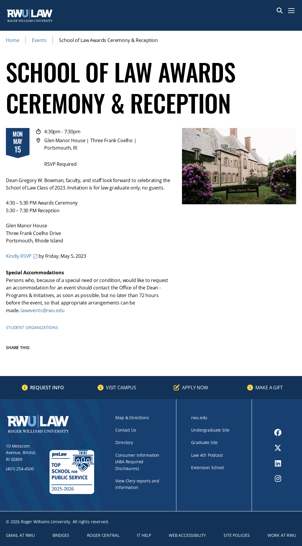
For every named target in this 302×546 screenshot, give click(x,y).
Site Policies (237, 535)
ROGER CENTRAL (103, 535)
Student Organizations (32, 327)
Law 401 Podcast (207, 455)
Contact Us (125, 430)
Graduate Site (204, 442)
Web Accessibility (187, 535)
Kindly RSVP (19, 256)
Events (39, 40)
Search (280, 11)
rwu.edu (199, 417)
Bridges (60, 535)
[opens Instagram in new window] (278, 478)
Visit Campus (121, 387)
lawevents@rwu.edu (42, 310)
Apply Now (195, 387)
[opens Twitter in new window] (277, 447)
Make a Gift (269, 387)
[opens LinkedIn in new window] (278, 463)
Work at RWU (281, 535)
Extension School (207, 467)
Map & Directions (132, 417)
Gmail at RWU (20, 535)
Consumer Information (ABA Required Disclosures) (137, 461)
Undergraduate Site (210, 430)
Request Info (47, 387)
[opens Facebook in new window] (277, 432)
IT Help (144, 535)
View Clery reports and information (137, 484)
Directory (124, 442)
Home (12, 40)
